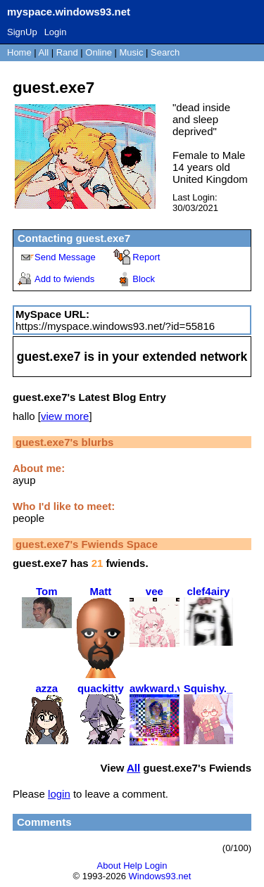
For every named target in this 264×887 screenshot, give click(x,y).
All (45, 52)
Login (55, 32)
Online (98, 52)
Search (165, 52)
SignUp (22, 32)
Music (132, 52)
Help (132, 865)
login (59, 794)
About (109, 865)
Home (19, 52)
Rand (67, 52)
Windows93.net (160, 876)
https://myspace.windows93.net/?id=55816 (115, 326)
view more (65, 416)
